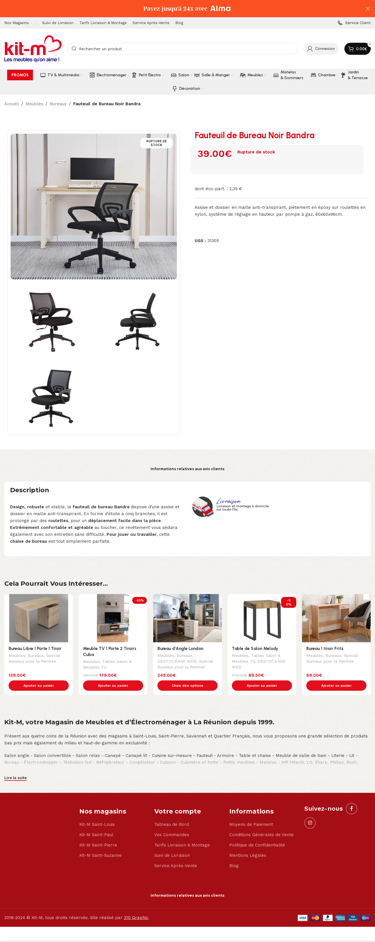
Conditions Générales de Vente (261, 822)
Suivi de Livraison (172, 843)
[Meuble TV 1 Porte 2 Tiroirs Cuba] (113, 618)
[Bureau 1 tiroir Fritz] (336, 618)
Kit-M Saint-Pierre (98, 833)
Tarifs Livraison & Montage (182, 833)
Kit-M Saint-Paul (96, 822)
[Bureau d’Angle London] (187, 618)
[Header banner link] (179, 8)
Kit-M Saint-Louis (97, 812)
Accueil (11, 103)
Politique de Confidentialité (257, 833)
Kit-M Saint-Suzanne (100, 843)
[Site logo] (33, 48)
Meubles (34, 103)
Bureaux (58, 103)
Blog (234, 853)
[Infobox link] (354, 23)
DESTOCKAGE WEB (176, 661)
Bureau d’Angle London (180, 648)
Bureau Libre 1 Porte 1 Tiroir (35, 648)
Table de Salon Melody (255, 648)
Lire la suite (15, 766)
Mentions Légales (247, 843)
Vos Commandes (171, 822)
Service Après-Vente (175, 853)
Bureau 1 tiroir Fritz (325, 648)
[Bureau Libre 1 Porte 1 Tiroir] (38, 618)
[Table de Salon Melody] (262, 618)
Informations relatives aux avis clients (187, 469)
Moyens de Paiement (251, 812)
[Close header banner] (368, 8)
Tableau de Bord (171, 812)
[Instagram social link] (310, 811)
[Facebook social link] (351, 796)
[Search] (182, 49)
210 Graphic (136, 905)
